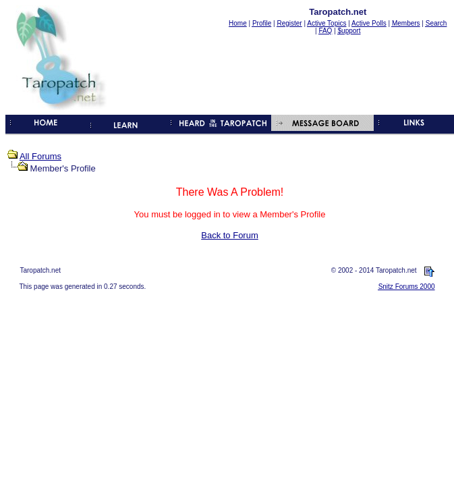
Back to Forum (229, 235)
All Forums (40, 156)
